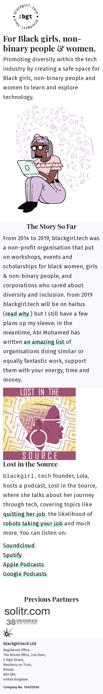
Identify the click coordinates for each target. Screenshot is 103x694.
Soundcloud (19, 545)
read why (17, 314)
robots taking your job (33, 523)
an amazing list (44, 342)
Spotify (12, 555)
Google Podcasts (25, 574)
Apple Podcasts (23, 564)
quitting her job (24, 514)
